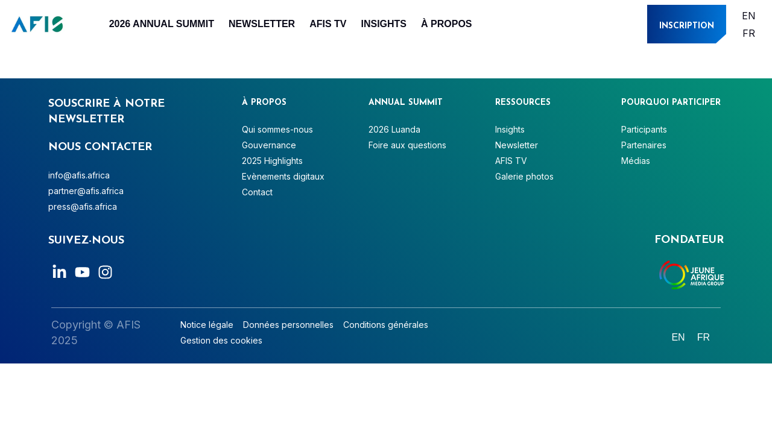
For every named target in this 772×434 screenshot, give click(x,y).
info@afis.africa (79, 175)
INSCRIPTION (686, 26)
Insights (384, 24)
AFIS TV (327, 24)
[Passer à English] (749, 15)
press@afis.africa (82, 206)
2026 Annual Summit (161, 24)
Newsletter (262, 24)
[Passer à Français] (748, 33)
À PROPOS (446, 24)
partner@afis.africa (86, 191)
